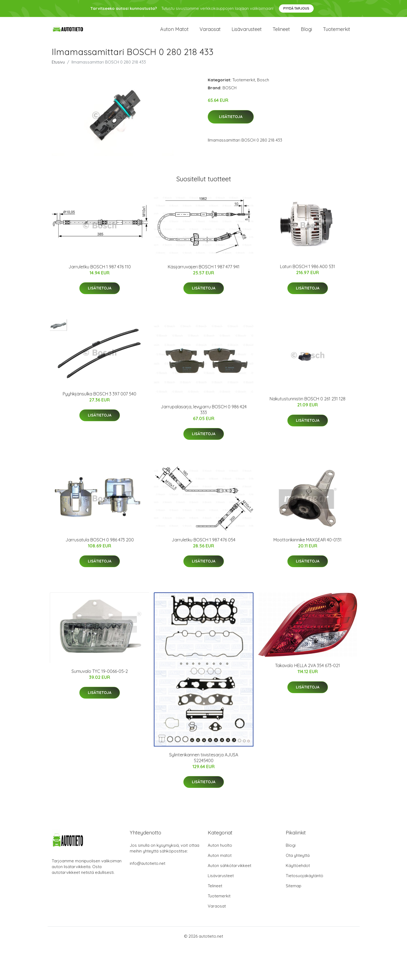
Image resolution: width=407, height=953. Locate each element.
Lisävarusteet (247, 33)
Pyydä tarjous (296, 8)
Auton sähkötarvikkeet (229, 873)
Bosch (263, 87)
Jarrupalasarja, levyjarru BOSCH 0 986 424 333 (204, 416)
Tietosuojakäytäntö (304, 883)
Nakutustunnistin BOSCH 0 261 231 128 (307, 406)
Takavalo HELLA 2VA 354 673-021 (307, 673)
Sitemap (293, 893)
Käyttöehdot (298, 873)
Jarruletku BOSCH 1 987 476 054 (203, 547)
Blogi (306, 33)
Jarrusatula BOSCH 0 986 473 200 (99, 547)
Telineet (281, 33)
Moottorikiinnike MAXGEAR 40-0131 (307, 547)
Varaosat (210, 33)
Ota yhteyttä (298, 862)
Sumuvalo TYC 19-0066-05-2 (99, 678)
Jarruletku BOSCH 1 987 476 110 (99, 274)
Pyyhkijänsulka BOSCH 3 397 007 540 (99, 401)
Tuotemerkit (336, 33)
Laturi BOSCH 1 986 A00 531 (307, 274)
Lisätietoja (231, 124)
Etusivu (58, 69)
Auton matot (174, 33)
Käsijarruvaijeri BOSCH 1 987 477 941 (203, 274)
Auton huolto (220, 852)
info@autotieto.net (147, 870)
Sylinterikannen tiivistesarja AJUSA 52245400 (203, 765)
